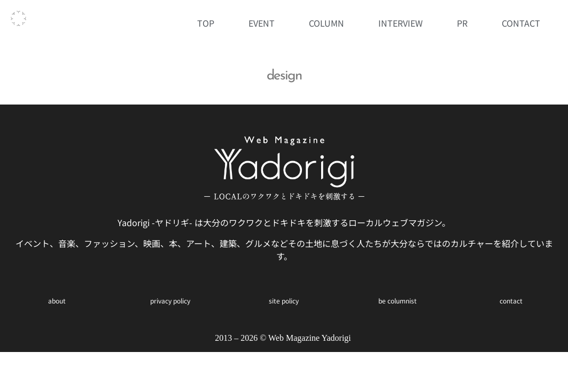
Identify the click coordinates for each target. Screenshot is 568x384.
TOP (205, 23)
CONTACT (521, 23)
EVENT (261, 23)
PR (462, 23)
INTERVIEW (400, 23)
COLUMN (326, 23)
